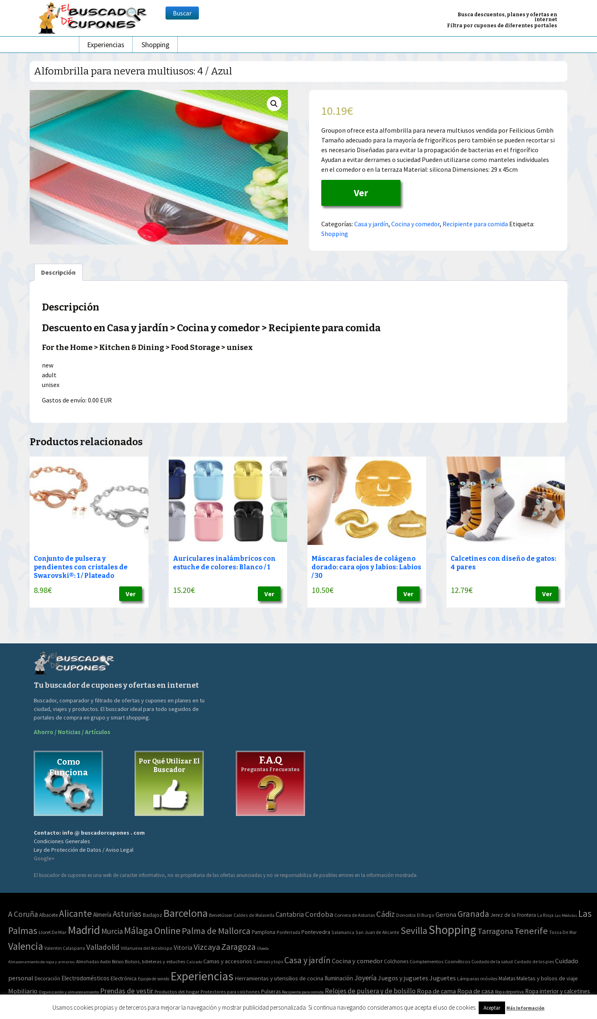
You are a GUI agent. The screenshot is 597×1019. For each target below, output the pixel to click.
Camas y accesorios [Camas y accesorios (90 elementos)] (227, 961)
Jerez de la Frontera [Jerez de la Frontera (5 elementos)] (513, 915)
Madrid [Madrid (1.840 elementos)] (84, 930)
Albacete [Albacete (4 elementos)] (48, 915)
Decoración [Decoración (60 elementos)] (47, 978)
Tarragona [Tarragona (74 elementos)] (495, 931)
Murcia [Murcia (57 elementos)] (112, 931)
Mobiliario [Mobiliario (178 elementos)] (22, 991)
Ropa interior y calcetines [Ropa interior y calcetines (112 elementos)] (557, 991)
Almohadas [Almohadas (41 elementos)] (87, 961)
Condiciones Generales (62, 841)
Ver (361, 192)
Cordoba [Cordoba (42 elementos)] (319, 914)
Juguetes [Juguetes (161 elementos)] (442, 978)
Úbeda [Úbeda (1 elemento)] (263, 948)
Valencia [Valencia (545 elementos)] (25, 946)
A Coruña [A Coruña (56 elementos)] (23, 914)
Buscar (182, 13)
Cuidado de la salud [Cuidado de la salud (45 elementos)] (492, 961)
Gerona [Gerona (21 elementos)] (446, 914)
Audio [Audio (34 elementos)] (105, 961)
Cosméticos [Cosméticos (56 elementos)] (457, 961)
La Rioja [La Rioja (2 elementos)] (545, 915)
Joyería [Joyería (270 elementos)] (365, 977)
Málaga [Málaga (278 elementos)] (138, 930)
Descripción (58, 272)
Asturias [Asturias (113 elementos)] (127, 913)
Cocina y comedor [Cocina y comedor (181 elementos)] (357, 960)
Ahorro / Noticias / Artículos (72, 732)
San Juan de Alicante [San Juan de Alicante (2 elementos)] (377, 932)
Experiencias (105, 44)
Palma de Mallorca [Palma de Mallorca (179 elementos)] (216, 930)
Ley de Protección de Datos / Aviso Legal (83, 849)
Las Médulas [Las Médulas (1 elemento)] (566, 915)
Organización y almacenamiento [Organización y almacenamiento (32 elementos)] (69, 992)
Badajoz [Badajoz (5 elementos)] (152, 915)
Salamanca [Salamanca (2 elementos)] (342, 932)
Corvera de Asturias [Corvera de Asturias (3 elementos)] (354, 915)
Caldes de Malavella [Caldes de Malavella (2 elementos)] (254, 915)
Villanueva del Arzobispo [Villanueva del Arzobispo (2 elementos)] (146, 948)
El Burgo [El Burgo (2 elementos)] (425, 915)
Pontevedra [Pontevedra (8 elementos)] (315, 932)
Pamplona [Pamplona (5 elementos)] (263, 932)
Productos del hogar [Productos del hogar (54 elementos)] (177, 991)
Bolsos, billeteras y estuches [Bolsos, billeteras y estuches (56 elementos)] (155, 961)
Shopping (156, 44)
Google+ (44, 858)
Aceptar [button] (492, 1007)
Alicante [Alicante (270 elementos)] (75, 913)
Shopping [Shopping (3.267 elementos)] (452, 929)
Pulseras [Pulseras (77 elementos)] (271, 991)
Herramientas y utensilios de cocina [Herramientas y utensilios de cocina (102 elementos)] (279, 978)
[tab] (58, 272)
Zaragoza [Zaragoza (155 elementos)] (238, 946)
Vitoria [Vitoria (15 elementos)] (183, 947)
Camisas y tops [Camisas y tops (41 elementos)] (268, 961)
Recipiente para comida (475, 224)
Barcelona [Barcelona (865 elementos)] (185, 913)
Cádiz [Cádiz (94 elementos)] (385, 914)
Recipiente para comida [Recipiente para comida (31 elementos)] (303, 992)
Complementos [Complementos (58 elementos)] (426, 961)
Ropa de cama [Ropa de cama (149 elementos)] (436, 991)
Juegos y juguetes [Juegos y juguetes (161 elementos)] (403, 978)
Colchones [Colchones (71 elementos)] (396, 961)
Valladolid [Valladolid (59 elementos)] (103, 947)
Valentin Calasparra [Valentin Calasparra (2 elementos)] (64, 948)
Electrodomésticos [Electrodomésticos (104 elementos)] (85, 978)
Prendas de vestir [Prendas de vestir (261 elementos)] (126, 990)
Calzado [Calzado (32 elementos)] (194, 961)
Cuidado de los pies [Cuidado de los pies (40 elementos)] (534, 961)
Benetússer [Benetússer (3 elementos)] (220, 915)
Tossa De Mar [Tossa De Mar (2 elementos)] (563, 932)
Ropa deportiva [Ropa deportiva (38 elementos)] (509, 992)
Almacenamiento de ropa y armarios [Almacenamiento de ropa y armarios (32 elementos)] (41, 961)
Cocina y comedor (415, 224)
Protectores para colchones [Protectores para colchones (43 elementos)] (230, 991)
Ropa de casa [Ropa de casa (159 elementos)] (475, 991)
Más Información (525, 1008)
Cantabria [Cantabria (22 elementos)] (290, 914)
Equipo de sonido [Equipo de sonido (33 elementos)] (153, 979)
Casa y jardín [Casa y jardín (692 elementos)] (307, 960)
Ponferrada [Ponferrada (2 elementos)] (288, 932)
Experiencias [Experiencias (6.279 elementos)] (201, 976)
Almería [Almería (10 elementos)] (102, 914)
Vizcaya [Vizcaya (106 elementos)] (207, 947)
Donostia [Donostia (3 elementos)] (406, 915)
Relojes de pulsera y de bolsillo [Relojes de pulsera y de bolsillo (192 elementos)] (370, 990)
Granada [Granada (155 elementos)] (473, 913)
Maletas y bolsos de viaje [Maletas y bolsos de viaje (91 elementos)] (547, 978)
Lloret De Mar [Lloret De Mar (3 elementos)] (52, 932)
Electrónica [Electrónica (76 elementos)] (124, 978)
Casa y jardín (371, 224)
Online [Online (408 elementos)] (167, 930)
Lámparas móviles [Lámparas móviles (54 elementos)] (477, 978)
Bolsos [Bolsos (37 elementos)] (118, 961)
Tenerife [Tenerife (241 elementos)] (531, 930)
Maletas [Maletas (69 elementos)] (507, 978)
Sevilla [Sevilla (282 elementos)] (414, 930)
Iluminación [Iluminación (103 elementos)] (339, 978)
